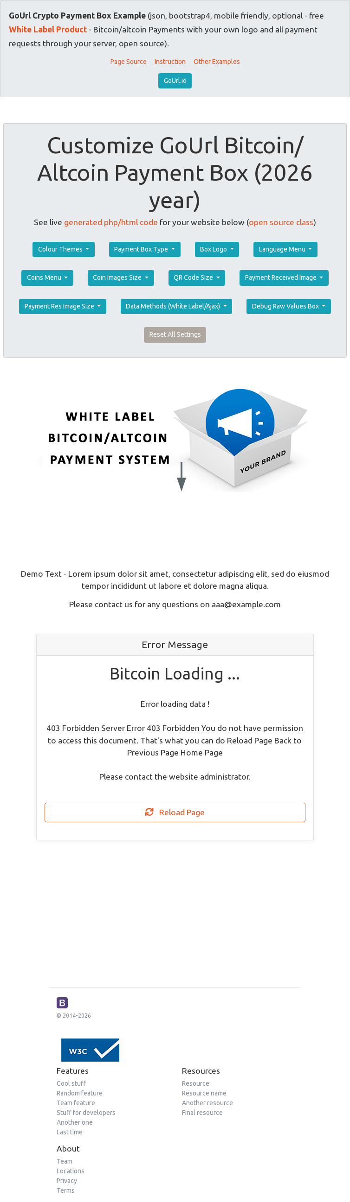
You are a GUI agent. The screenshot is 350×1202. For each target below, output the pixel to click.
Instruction (170, 61)
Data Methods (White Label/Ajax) (173, 306)
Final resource (202, 1112)
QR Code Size (194, 277)
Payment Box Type (141, 249)
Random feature (80, 1093)
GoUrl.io (175, 80)
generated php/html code (111, 222)
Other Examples (217, 61)
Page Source (128, 61)
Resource (195, 1083)
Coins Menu (45, 277)
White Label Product (48, 29)
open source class (281, 222)
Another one (75, 1122)
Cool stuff (71, 1083)
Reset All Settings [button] (175, 334)
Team (64, 1161)
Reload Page (175, 812)
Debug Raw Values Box (286, 306)
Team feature (76, 1103)
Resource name (204, 1093)
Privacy (67, 1180)
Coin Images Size (118, 277)
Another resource (207, 1103)
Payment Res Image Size (60, 306)
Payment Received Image (281, 277)
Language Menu (283, 249)
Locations (70, 1171)
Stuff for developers (86, 1112)
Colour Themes (61, 249)
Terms (66, 1190)
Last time (70, 1132)
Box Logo (214, 249)
